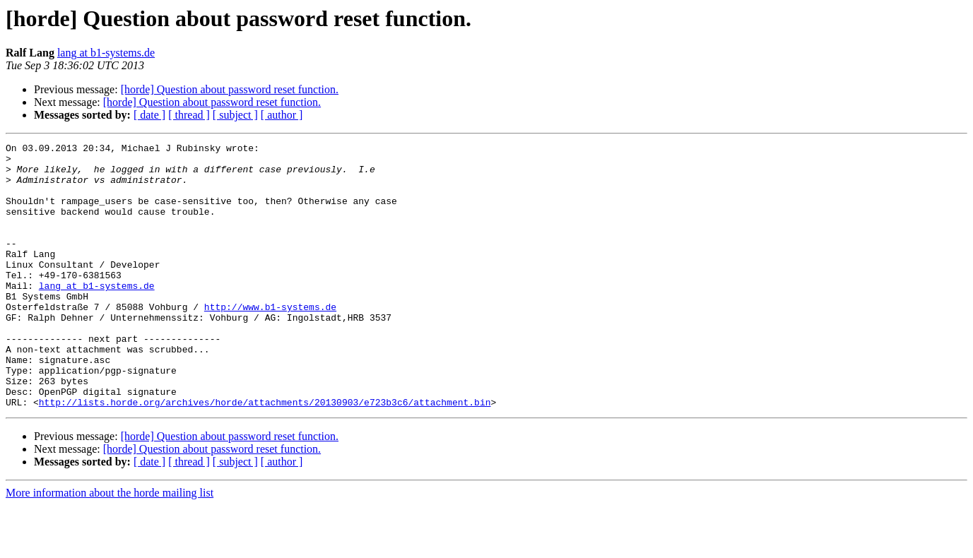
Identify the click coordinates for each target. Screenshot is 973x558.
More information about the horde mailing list (109, 546)
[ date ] (149, 115)
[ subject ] (235, 115)
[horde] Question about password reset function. (229, 89)
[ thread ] (189, 115)
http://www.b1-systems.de (270, 340)
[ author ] (282, 115)
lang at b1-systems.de (106, 53)
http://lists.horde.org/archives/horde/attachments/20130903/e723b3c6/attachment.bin (265, 455)
